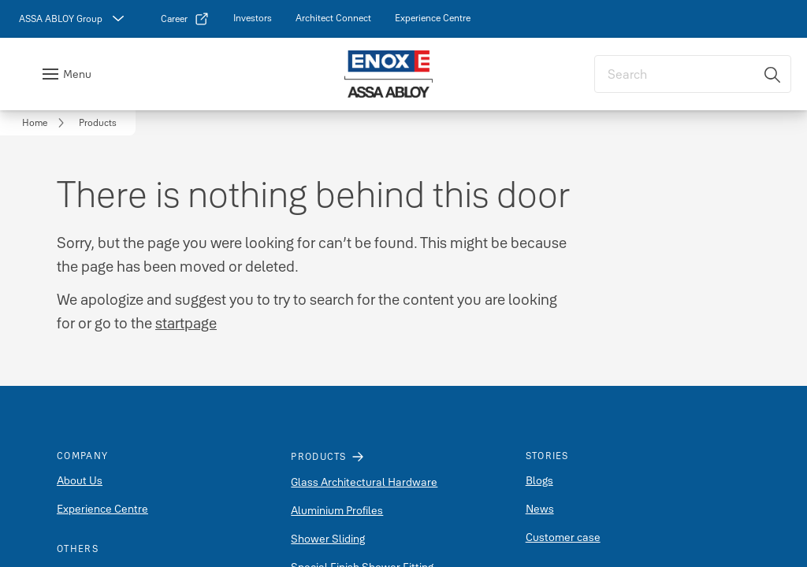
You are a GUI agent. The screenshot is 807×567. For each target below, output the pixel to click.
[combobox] (692, 74)
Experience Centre (102, 509)
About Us (79, 480)
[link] (185, 19)
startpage (186, 323)
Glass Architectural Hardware (364, 482)
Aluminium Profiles (337, 510)
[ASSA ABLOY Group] (73, 18)
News (540, 509)
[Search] (773, 74)
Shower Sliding (328, 539)
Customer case (563, 537)
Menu (77, 74)
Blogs (539, 480)
